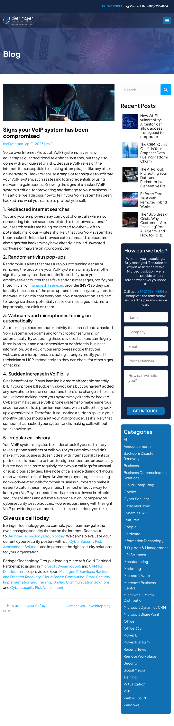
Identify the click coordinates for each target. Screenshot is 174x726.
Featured (131, 516)
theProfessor (13, 143)
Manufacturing (136, 563)
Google (130, 523)
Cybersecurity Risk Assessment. (37, 587)
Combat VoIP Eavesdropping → (90, 605)
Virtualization (135, 685)
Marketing (132, 570)
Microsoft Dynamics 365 (61, 565)
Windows (132, 706)
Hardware (132, 530)
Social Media (135, 671)
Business (131, 462)
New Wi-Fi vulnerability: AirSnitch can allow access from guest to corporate (152, 125)
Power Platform (137, 643)
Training (130, 678)
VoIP (49, 143)
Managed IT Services (77, 571)
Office (129, 623)
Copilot (130, 488)
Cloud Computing (139, 481)
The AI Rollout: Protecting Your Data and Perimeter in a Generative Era (153, 175)
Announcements (138, 442)
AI (125, 435)
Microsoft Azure (137, 577)
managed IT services (46, 285)
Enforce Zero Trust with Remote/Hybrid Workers (153, 197)
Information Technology (144, 537)
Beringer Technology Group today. (37, 535)
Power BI (131, 636)
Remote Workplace (140, 657)
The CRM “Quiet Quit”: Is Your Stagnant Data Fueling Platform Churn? (154, 151)
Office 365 (133, 630)
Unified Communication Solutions (82, 581)
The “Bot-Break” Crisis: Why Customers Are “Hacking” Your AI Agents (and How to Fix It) (154, 221)
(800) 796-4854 (151, 288)
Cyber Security (137, 495)
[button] (166, 89)
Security (131, 664)
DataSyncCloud (137, 502)
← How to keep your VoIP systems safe (29, 607)
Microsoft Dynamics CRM (145, 609)
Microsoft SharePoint (142, 616)
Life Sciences (135, 556)
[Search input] (139, 89)
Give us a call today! (28, 517)
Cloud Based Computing (64, 576)
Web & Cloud (135, 699)
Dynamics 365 (136, 509)
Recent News (135, 650)
